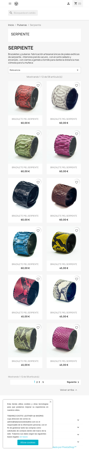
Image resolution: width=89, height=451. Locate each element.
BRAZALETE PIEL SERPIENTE (25, 119)
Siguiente (73, 382)
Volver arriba (69, 390)
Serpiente (20, 34)
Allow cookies (27, 442)
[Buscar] (23, 13)
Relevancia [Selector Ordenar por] (44, 70)
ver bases (23, 437)
